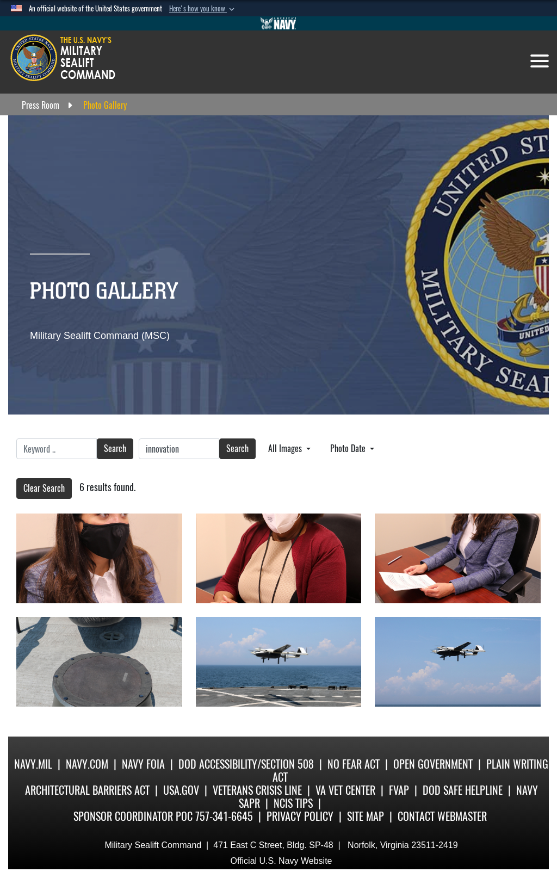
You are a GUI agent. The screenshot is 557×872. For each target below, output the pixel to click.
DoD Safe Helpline (463, 790)
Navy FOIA (143, 764)
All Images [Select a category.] (286, 448)
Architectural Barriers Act (87, 790)
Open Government (433, 764)
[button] (203, 8)
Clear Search (44, 488)
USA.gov (181, 790)
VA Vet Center (345, 790)
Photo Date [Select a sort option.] (349, 448)
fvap (399, 790)
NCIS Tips (293, 803)
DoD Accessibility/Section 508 (246, 764)
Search (115, 448)
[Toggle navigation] (539, 61)
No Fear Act (353, 764)
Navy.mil (33, 764)
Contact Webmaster (442, 816)
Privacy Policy (300, 816)
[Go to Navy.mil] (278, 23)
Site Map (365, 816)
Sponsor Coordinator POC (133, 816)
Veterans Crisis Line (257, 790)
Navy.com (87, 764)
